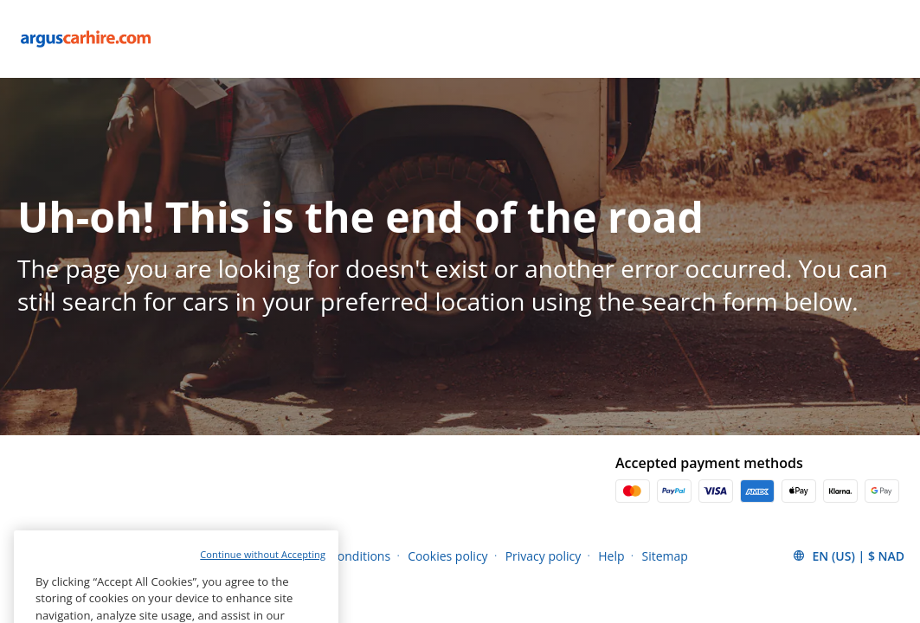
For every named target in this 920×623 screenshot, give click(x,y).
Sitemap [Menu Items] (665, 556)
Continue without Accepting (262, 581)
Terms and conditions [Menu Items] (329, 556)
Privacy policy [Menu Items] (543, 556)
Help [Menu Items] (611, 556)
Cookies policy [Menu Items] (448, 556)
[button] (848, 555)
